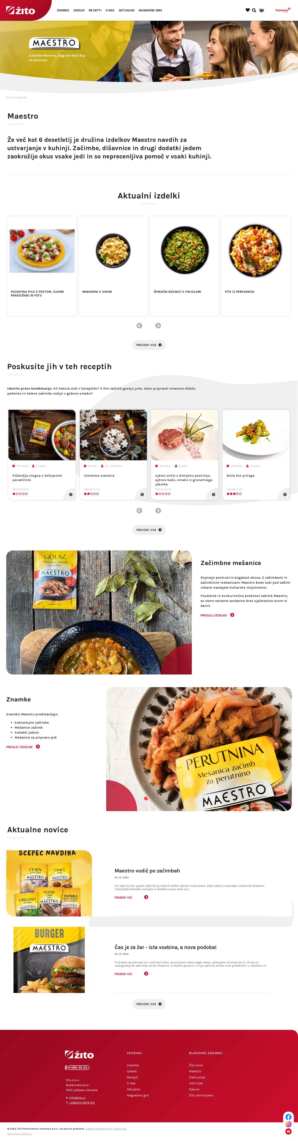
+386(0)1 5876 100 (82, 1102)
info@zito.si (77, 1097)
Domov (10, 97)
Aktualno (127, 10)
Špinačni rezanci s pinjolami (177, 292)
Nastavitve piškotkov (19, 1133)
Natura (194, 1089)
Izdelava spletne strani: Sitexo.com (106, 1129)
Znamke (63, 10)
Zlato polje (197, 1077)
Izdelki (79, 10)
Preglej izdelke (214, 615)
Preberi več (123, 897)
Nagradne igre (150, 10)
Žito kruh (196, 1065)
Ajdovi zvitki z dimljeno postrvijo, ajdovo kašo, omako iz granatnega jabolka (183, 480)
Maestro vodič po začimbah (147, 871)
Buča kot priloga (240, 476)
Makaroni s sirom (97, 292)
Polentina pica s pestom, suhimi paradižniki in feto (37, 293)
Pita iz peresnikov (240, 292)
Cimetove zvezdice (99, 476)
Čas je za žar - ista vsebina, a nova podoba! (166, 947)
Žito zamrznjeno (201, 1095)
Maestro (22, 97)
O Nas (110, 10)
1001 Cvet (196, 1083)
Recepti (95, 10)
